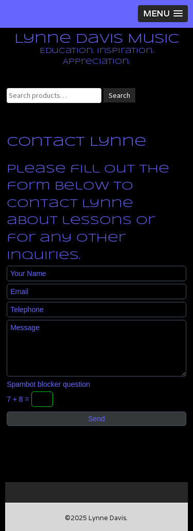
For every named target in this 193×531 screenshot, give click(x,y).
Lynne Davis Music (96, 39)
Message (96, 348)
